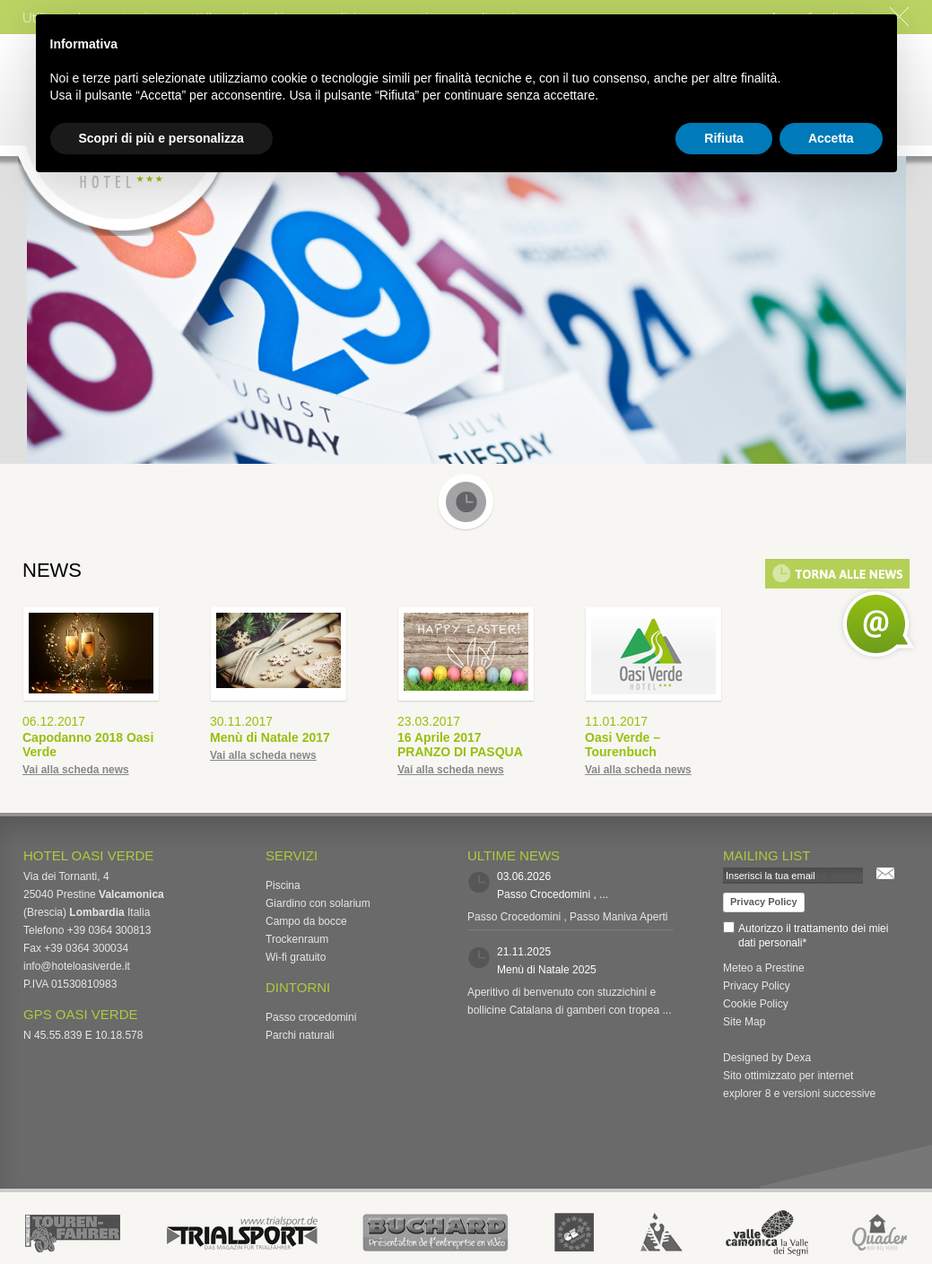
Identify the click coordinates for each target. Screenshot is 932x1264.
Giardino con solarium (318, 903)
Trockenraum (297, 939)
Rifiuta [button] (724, 138)
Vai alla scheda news (75, 769)
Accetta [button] (831, 138)
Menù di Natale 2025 (547, 969)
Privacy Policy (763, 901)
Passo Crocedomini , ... (552, 894)
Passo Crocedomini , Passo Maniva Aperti (567, 917)
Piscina (283, 885)
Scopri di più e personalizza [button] (161, 138)
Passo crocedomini (311, 1017)
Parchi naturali (300, 1035)
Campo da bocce (306, 921)
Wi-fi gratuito (296, 957)
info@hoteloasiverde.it (76, 966)
